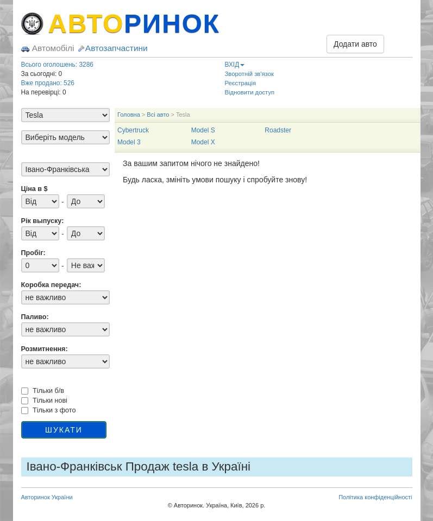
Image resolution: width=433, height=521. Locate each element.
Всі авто (158, 114)
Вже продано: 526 (47, 83)
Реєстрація (240, 83)
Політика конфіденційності (375, 497)
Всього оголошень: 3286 (57, 64)
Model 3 (129, 142)
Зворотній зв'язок (249, 74)
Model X (203, 142)
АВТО (134, 23)
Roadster (278, 130)
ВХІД (235, 64)
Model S (203, 130)
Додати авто (355, 44)
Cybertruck (133, 130)
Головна (128, 114)
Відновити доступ (250, 92)
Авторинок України (47, 497)
